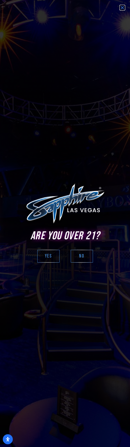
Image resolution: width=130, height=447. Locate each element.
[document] (65, 223)
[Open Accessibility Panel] (8, 439)
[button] (122, 8)
